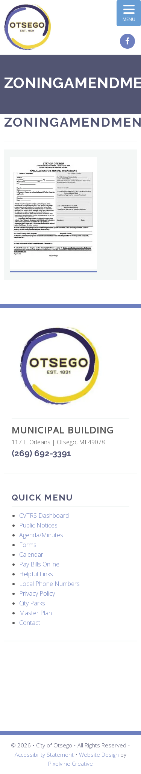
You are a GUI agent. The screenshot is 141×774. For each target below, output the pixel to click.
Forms (27, 545)
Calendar (31, 554)
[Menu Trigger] (129, 13)
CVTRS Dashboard (44, 515)
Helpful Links (36, 574)
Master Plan (35, 613)
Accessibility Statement (44, 754)
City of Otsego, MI (27, 27)
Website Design (99, 754)
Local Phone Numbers (49, 584)
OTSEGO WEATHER (70, 686)
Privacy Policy (37, 593)
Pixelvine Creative (70, 763)
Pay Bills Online (39, 564)
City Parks (32, 603)
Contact (29, 623)
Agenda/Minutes (41, 535)
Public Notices (38, 525)
